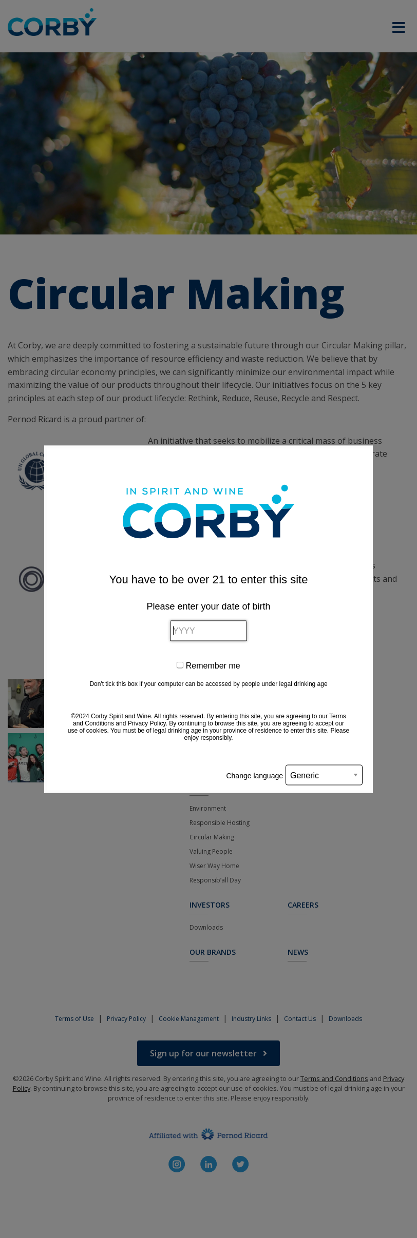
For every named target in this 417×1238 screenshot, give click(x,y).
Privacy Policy (147, 722)
